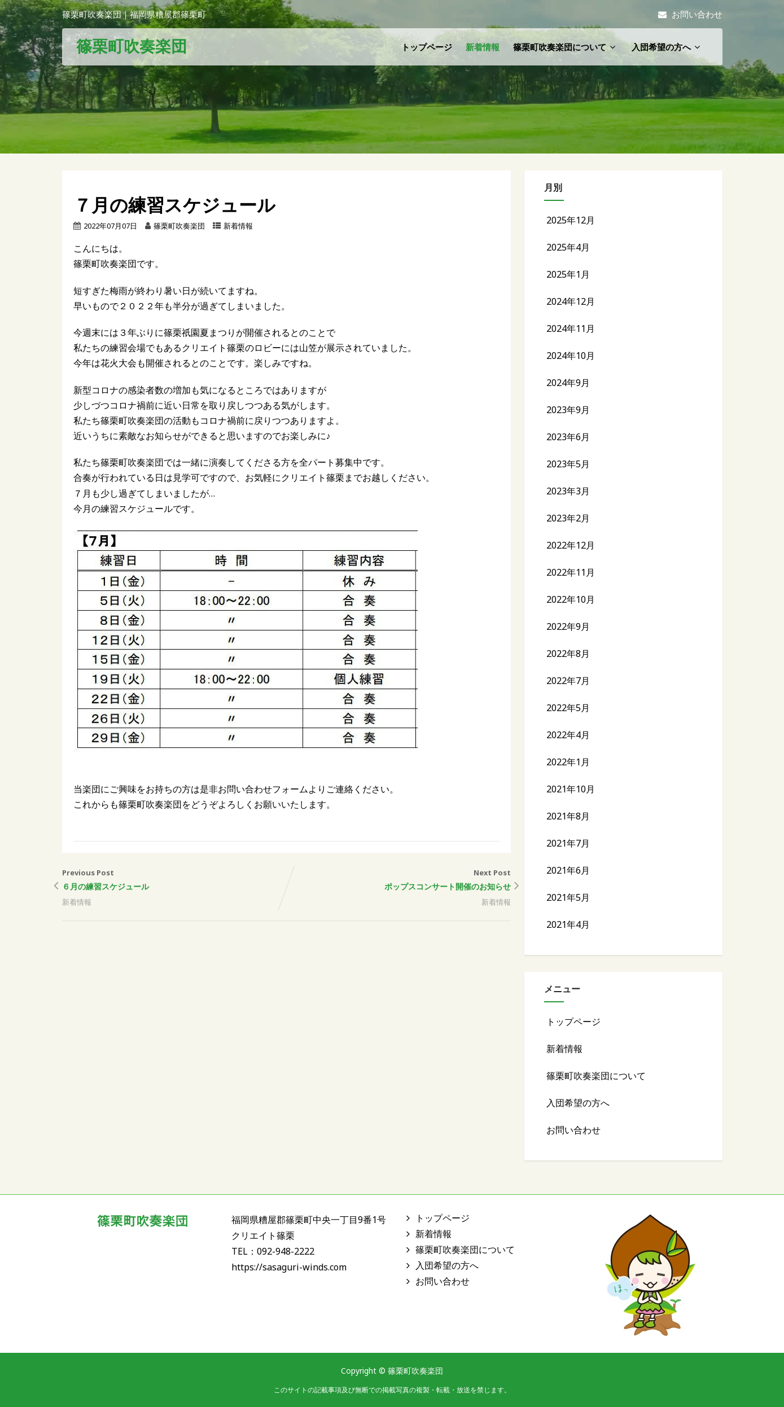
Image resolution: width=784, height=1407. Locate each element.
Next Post (398, 880)
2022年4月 (568, 735)
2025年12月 (570, 220)
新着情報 (483, 46)
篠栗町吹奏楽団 (131, 45)
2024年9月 (568, 382)
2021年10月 (570, 789)
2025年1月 (568, 274)
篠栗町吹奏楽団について (565, 47)
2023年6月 (568, 437)
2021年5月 (568, 897)
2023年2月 (568, 518)
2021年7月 (568, 843)
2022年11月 (570, 572)
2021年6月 (568, 870)
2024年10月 (570, 355)
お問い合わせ (690, 14)
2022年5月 (568, 708)
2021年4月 (568, 924)
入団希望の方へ (667, 47)
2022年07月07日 (110, 226)
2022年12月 (570, 545)
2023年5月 (568, 464)
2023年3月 (568, 491)
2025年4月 (568, 247)
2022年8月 (568, 653)
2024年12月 (570, 301)
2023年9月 (568, 410)
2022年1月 (568, 762)
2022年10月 (570, 599)
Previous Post (174, 880)
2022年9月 (568, 626)
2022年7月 (568, 680)
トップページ (426, 46)
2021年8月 (568, 816)
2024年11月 (570, 328)
